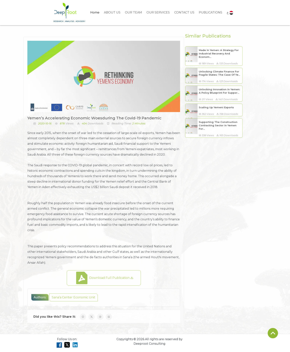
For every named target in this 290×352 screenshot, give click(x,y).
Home (94, 12)
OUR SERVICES (158, 12)
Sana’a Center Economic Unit (73, 300)
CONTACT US (184, 12)
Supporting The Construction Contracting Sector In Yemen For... (215, 125)
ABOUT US (112, 12)
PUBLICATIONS (210, 12)
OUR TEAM (133, 12)
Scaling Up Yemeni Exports (213, 107)
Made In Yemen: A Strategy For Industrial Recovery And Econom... (216, 53)
